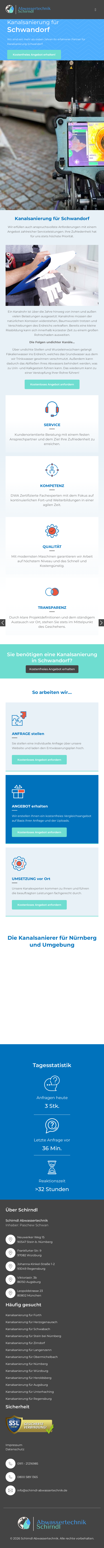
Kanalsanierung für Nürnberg (27, 1364)
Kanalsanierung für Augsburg (27, 1385)
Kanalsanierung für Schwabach (28, 1329)
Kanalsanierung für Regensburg (29, 1398)
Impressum (14, 1445)
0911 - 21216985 (27, 1463)
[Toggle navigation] (95, 9)
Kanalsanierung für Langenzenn (29, 1350)
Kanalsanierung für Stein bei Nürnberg (33, 1336)
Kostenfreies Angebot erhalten (52, 669)
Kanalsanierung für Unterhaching (30, 1391)
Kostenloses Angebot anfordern (52, 384)
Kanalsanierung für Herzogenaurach (31, 1322)
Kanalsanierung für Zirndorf (25, 1343)
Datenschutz (15, 1449)
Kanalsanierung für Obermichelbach (32, 1357)
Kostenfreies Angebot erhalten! (34, 54)
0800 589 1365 (27, 1477)
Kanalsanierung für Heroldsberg (28, 1378)
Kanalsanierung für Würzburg (27, 1371)
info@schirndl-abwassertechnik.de (42, 1490)
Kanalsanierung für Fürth (24, 1315)
